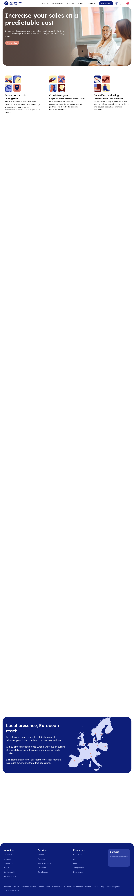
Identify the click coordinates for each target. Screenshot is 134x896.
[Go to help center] (79, 872)
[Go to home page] (13, 3)
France (96, 887)
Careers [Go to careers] (7, 859)
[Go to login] (120, 3)
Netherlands (57, 887)
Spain (48, 887)
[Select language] (128, 3)
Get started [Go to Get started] (12, 43)
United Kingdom (113, 887)
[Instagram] (119, 862)
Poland (41, 887)
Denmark (25, 887)
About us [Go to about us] (8, 855)
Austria (88, 887)
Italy (102, 887)
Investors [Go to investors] (8, 863)
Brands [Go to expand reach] (45, 3)
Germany (68, 887)
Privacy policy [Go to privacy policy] (10, 876)
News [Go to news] (6, 868)
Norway (16, 887)
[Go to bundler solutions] (44, 872)
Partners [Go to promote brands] (70, 3)
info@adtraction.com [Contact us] (119, 856)
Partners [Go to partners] (41, 859)
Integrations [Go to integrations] (78, 868)
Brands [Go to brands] (41, 855)
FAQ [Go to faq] (75, 863)
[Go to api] (79, 859)
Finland (33, 887)
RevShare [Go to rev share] (42, 868)
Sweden (7, 887)
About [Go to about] (80, 3)
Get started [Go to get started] (106, 3)
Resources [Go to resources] (92, 3)
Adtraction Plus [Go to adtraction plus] (44, 863)
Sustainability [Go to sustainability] (10, 872)
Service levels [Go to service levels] (57, 3)
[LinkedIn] (112, 862)
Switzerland (78, 887)
